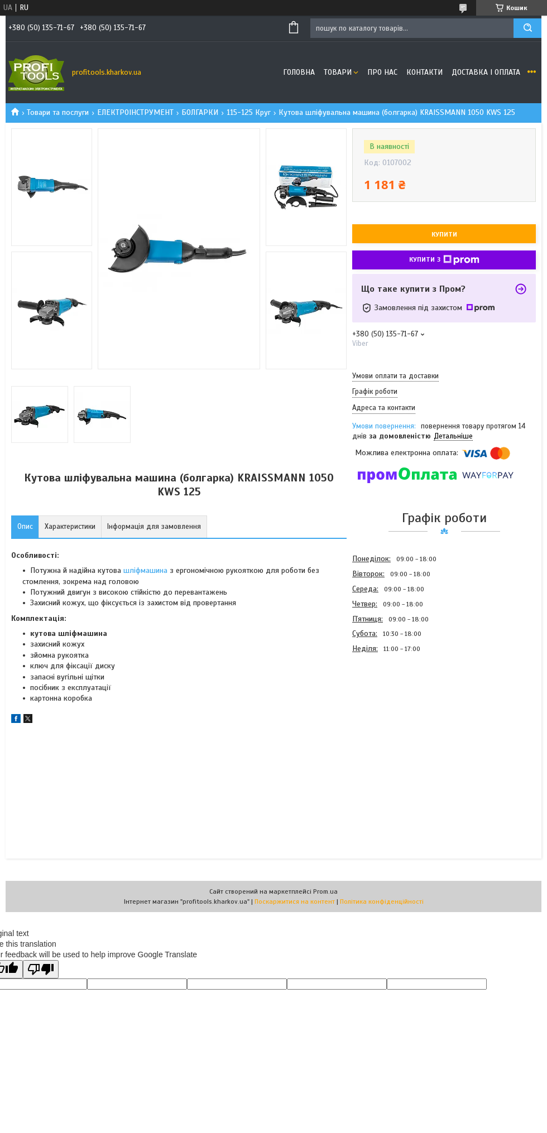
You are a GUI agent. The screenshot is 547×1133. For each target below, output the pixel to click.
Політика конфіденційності (382, 901)
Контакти (424, 72)
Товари (338, 72)
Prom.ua (325, 891)
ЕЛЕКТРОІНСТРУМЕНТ (135, 112)
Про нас (382, 72)
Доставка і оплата (486, 72)
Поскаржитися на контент (295, 901)
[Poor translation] (41, 969)
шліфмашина (145, 570)
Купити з (444, 260)
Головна (299, 72)
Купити (444, 234)
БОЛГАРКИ (199, 112)
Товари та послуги (58, 112)
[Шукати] (527, 28)
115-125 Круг (249, 112)
